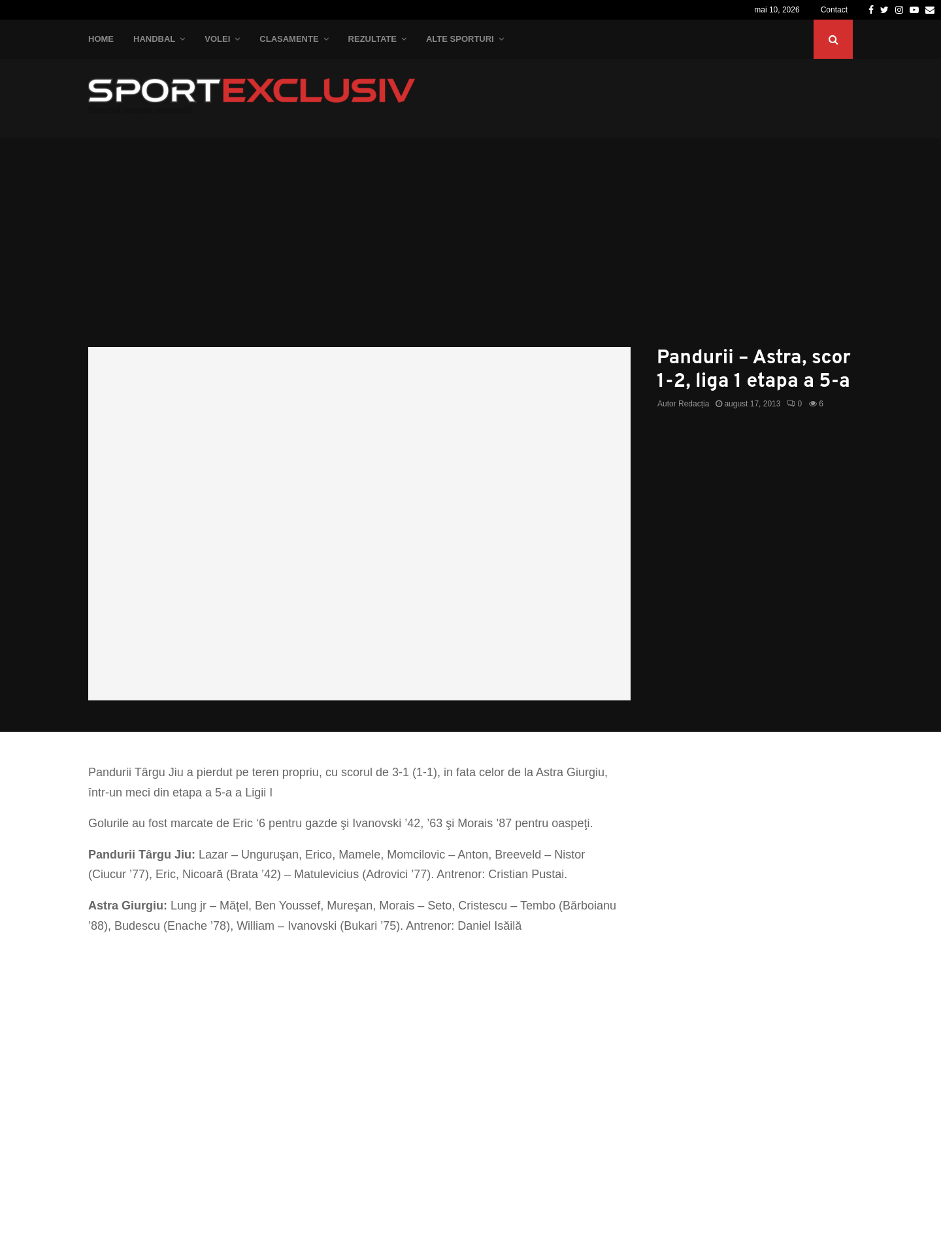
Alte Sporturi (460, 39)
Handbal (154, 39)
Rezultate (372, 39)
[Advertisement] (470, 248)
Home (101, 39)
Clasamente (288, 39)
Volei (217, 39)
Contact (834, 9)
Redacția (693, 403)
